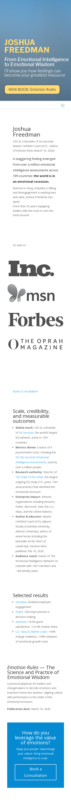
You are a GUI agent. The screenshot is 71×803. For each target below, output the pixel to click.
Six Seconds (26, 432)
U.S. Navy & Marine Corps (31, 631)
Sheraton (21, 622)
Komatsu (21, 602)
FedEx (19, 612)
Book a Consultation (25, 391)
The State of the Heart (29, 477)
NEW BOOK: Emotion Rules (32, 89)
